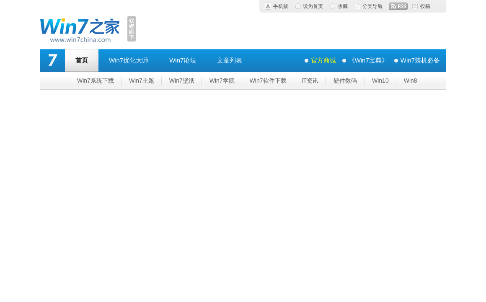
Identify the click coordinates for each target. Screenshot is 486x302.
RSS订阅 (398, 6)
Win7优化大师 (128, 60)
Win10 (380, 80)
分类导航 (372, 6)
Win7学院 (222, 80)
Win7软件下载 (268, 80)
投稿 (425, 6)
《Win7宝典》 (368, 60)
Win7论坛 (182, 60)
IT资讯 (310, 80)
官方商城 (323, 60)
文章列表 (229, 60)
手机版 (280, 6)
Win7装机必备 (420, 60)
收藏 (343, 6)
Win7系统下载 (95, 80)
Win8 (410, 80)
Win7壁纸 (181, 80)
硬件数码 (345, 80)
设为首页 (313, 6)
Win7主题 (141, 80)
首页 (81, 60)
